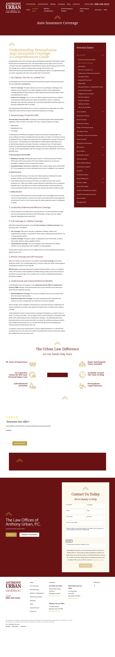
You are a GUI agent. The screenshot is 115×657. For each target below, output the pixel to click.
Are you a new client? (71, 575)
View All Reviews (19, 491)
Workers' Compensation (37, 646)
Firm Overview (31, 4)
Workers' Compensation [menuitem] (48, 10)
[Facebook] (94, 638)
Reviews (53, 4)
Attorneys (33, 653)
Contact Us (76, 4)
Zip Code (89, 569)
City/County (69, 569)
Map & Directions (54, 649)
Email (88, 563)
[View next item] (10, 491)
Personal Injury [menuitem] (35, 10)
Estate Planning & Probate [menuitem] (67, 10)
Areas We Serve (43, 4)
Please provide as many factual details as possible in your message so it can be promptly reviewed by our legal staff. (85, 582)
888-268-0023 (102, 4)
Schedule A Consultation (29, 587)
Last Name (89, 557)
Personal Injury (34, 642)
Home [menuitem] (28, 10)
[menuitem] (89, 55)
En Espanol (61, 4)
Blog (68, 4)
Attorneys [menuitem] (98, 10)
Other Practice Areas (36, 649)
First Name (69, 557)
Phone (68, 563)
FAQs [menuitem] (105, 10)
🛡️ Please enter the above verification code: (77, 597)
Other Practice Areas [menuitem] (84, 10)
